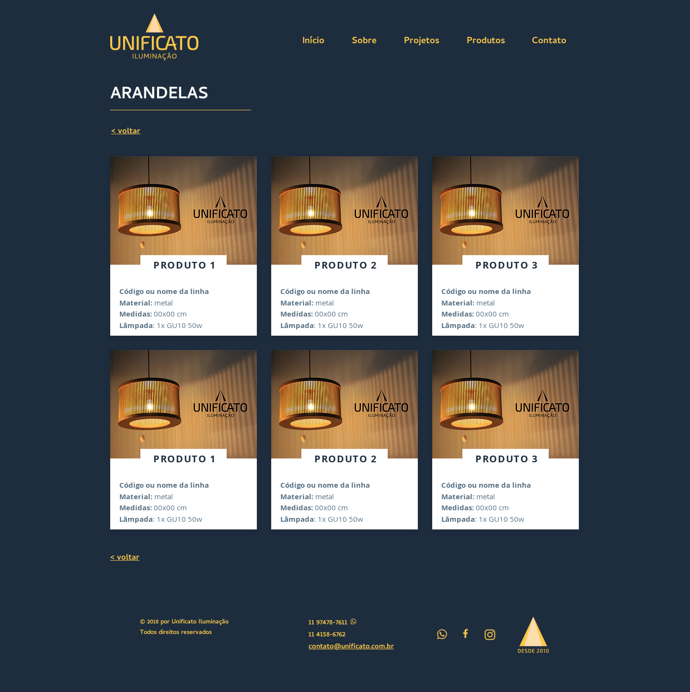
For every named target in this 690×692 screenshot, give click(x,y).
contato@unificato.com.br (351, 647)
